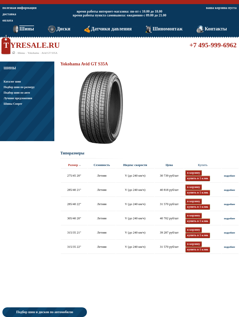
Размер (73, 165)
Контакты (211, 28)
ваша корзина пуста (221, 8)
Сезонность (102, 165)
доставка (9, 14)
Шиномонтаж (164, 28)
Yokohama (33, 52)
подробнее (229, 175)
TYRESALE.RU (32, 45)
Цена (169, 165)
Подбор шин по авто (17, 92)
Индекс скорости (135, 165)
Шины (23, 28)
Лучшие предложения (18, 98)
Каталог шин (12, 81)
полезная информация (19, 8)
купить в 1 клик (197, 178)
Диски (58, 28)
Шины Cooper (13, 103)
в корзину (193, 172)
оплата (7, 20)
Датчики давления (107, 28)
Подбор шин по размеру (19, 87)
